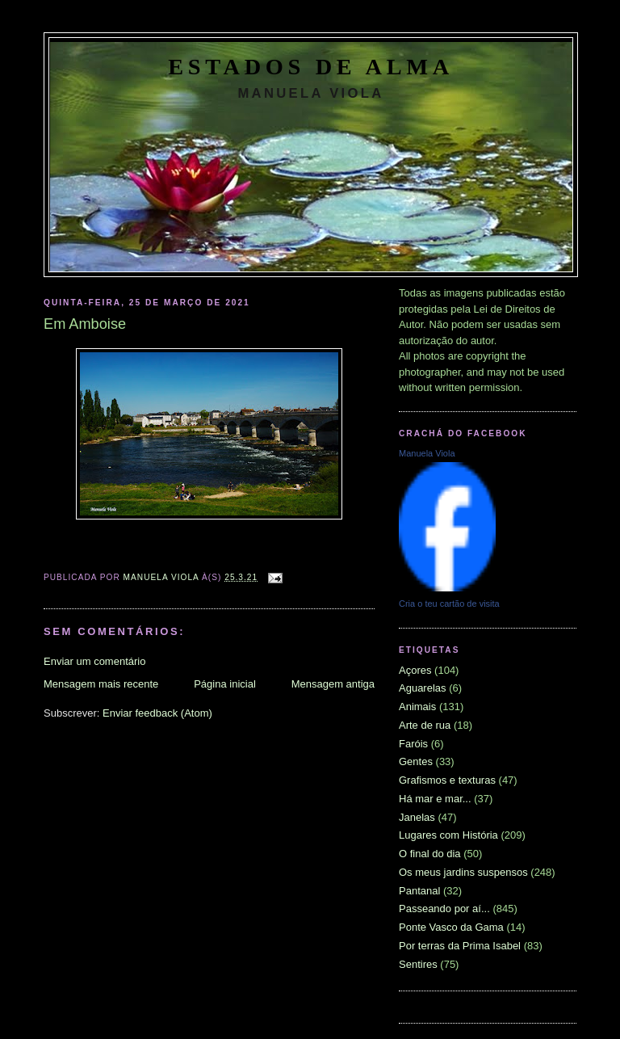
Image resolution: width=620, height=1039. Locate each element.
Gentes (416, 761)
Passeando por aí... (444, 908)
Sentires (418, 964)
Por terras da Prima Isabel (460, 946)
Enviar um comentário (94, 661)
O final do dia (430, 854)
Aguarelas (422, 688)
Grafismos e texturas (447, 780)
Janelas (417, 817)
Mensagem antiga (333, 684)
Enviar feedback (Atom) (157, 713)
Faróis (413, 744)
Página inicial (225, 684)
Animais (417, 706)
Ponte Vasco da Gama (451, 927)
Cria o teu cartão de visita (449, 603)
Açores (415, 670)
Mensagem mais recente (101, 684)
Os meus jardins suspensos (463, 872)
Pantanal (419, 891)
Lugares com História (448, 835)
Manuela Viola (427, 453)
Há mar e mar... (435, 799)
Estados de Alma (311, 66)
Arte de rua (424, 725)
